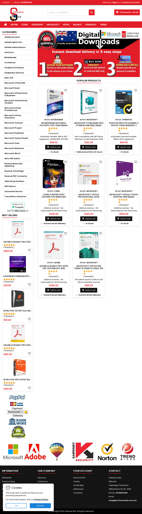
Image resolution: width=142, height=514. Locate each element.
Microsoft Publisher (14, 133)
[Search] (71, 12)
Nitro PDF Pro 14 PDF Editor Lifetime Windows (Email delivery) (17, 379)
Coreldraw (10, 62)
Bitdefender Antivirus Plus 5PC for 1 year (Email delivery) (54, 125)
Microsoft (53, 24)
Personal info (79, 477)
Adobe (14, 24)
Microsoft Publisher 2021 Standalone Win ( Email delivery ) (88, 125)
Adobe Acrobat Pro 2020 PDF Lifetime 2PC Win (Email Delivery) (17, 242)
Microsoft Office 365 (15, 83)
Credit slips (78, 485)
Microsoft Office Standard (13, 116)
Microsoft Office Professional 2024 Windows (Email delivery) (88, 197)
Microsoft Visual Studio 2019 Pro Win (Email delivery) (123, 197)
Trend (103, 24)
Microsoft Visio (12, 143)
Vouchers (77, 492)
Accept (40, 505)
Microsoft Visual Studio (16, 138)
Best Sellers (9, 215)
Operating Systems (14, 181)
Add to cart (53, 147)
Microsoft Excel (12, 88)
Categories (9, 32)
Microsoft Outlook (14, 122)
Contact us (43, 481)
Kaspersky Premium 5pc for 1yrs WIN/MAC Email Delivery (17, 276)
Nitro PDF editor (12, 158)
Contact (6, 2)
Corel (24, 24)
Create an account (131, 2)
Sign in (115, 2)
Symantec (90, 24)
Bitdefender (11, 57)
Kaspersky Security (14, 72)
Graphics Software (14, 67)
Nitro (66, 24)
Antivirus (9, 52)
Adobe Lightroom (13, 42)
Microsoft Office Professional (13, 109)
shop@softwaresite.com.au (123, 500)
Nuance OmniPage (14, 171)
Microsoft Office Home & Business (16, 94)
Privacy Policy (8, 481)
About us (42, 477)
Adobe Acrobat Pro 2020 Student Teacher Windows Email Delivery (17, 345)
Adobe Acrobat (12, 37)
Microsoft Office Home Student (16, 101)
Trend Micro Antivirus (15, 196)
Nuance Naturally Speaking (14, 164)
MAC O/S (9, 77)
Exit (16, 505)
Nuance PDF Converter (16, 176)
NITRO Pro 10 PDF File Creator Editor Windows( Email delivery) (17, 311)
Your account (82, 471)
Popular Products (89, 80)
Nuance (77, 24)
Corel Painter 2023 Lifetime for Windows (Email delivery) (54, 197)
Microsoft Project (13, 128)
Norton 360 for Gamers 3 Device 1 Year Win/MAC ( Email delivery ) (123, 125)
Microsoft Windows (14, 148)
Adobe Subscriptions (15, 47)
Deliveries (6, 477)
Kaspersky (37, 24)
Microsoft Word (12, 153)
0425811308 (26, 2)
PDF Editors (10, 186)
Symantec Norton (14, 191)
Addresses (78, 489)
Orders (76, 481)
